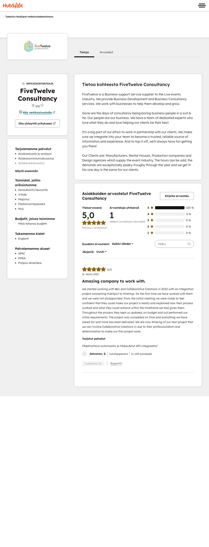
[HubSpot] (13, 5)
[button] (84, 52)
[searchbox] (174, 244)
